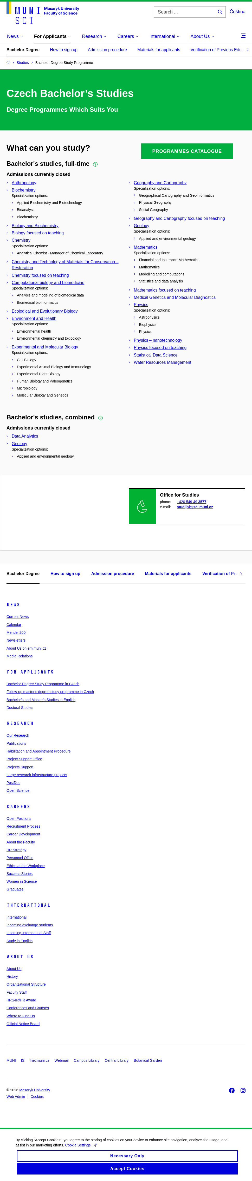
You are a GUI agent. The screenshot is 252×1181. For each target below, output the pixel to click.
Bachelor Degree (23, 50)
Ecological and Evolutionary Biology (44, 311)
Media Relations (20, 656)
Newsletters (16, 640)
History (12, 976)
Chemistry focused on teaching (40, 275)
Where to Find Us (21, 1016)
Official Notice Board (23, 1024)
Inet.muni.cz (39, 1060)
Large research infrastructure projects (37, 775)
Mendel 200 (16, 632)
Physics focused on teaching (160, 347)
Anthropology (24, 183)
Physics (141, 304)
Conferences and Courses (28, 1008)
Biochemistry (24, 190)
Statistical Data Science (156, 355)
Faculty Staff (17, 992)
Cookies (37, 1096)
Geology (142, 225)
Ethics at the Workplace (26, 866)
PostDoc (13, 783)
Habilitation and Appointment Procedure (39, 751)
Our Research (18, 735)
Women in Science (22, 881)
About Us (20, 957)
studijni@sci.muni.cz (195, 507)
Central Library (117, 1060)
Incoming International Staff (29, 933)
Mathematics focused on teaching (165, 290)
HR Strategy (16, 850)
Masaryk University (34, 1090)
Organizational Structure (26, 984)
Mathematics (146, 247)
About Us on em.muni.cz (26, 648)
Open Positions (19, 818)
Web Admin (16, 1096)
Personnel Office (20, 858)
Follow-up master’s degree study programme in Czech (50, 692)
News (13, 605)
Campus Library (87, 1060)
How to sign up (63, 50)
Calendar (14, 625)
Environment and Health (34, 318)
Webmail (62, 1060)
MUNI (11, 1060)
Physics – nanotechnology (158, 340)
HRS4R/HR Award (21, 1000)
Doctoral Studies (20, 707)
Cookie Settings (80, 1149)
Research (20, 723)
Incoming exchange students (30, 925)
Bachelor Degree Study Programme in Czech (43, 684)
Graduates (15, 889)
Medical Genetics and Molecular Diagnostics (175, 297)
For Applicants (30, 672)
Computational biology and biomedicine (48, 282)
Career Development (23, 834)
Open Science (18, 790)
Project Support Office (24, 759)
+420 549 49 (191, 502)
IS (22, 1060)
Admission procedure (107, 50)
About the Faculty (21, 842)
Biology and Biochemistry (35, 225)
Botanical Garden (148, 1060)
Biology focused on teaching (38, 233)
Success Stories (20, 874)
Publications (16, 743)
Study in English (20, 941)
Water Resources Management (162, 362)
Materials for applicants (158, 50)
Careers (18, 806)
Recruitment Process (23, 826)
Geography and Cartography (160, 183)
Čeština (237, 11)
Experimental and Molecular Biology (45, 347)
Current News (18, 617)
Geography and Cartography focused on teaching (179, 218)
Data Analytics (25, 436)
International (28, 905)
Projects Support (20, 767)
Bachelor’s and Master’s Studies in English (41, 700)
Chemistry (21, 240)
